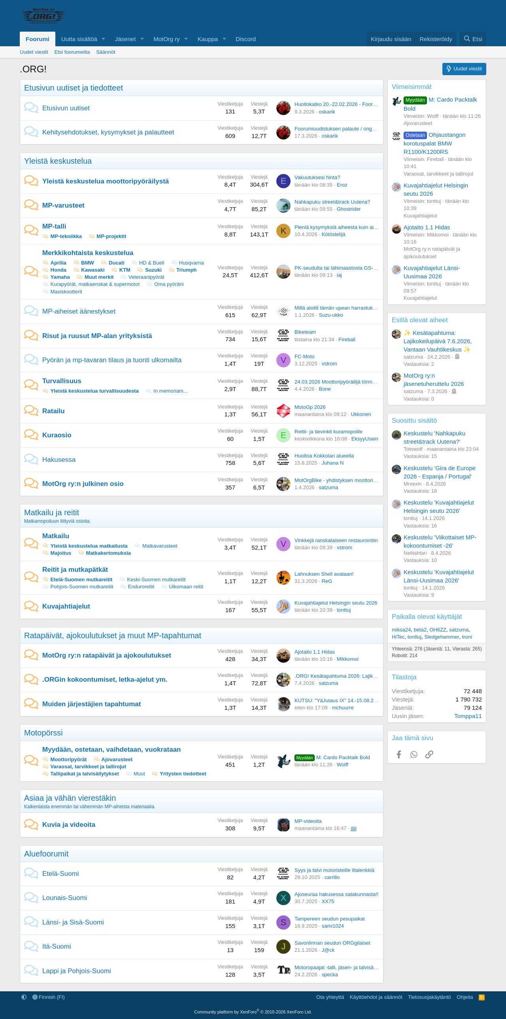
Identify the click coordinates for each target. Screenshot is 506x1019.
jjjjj (353, 828)
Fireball (346, 339)
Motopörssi (43, 732)
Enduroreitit (137, 587)
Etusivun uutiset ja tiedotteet (73, 87)
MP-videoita (308, 821)
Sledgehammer (441, 637)
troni (467, 637)
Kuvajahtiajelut (66, 606)
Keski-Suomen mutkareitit (152, 579)
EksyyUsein (364, 439)
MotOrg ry (166, 39)
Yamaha (56, 277)
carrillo (332, 877)
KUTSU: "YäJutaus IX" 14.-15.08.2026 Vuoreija (348, 700)
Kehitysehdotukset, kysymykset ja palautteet (108, 132)
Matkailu (55, 536)
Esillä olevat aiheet (420, 320)
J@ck (328, 950)
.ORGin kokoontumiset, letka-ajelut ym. (104, 679)
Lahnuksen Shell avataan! (324, 574)
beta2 (420, 630)
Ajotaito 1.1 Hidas (315, 652)
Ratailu (53, 411)
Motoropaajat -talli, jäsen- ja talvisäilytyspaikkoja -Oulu (356, 967)
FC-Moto (305, 356)
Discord (246, 39)
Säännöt (105, 52)
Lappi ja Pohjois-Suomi (76, 971)
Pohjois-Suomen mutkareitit (77, 587)
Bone (324, 389)
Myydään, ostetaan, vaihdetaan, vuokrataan (111, 749)
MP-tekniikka (62, 236)
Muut (135, 774)
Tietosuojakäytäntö (429, 997)
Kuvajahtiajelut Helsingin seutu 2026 (336, 603)
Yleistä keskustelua (58, 161)
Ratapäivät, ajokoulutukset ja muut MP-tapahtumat (112, 635)
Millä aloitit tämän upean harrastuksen (338, 308)
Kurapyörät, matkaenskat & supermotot (91, 284)
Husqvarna (187, 263)
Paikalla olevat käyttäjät (427, 616)
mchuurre (343, 708)
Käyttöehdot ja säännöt (376, 997)
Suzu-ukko (331, 315)
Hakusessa (59, 459)
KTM (120, 270)
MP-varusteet (63, 205)
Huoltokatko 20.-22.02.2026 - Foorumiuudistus (347, 104)
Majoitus (56, 553)
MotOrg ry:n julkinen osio (83, 484)
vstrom (329, 364)
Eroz (342, 185)
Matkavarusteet (155, 546)
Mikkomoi (348, 659)
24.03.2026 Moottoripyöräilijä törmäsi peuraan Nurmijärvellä (362, 382)
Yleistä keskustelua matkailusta (85, 546)
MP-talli (54, 226)
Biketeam (305, 332)
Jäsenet (125, 39)
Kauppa (208, 39)
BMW (83, 263)
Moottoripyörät (64, 759)
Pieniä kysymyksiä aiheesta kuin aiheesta (342, 227)
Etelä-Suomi (60, 873)
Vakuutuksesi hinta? (317, 177)
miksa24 (401, 630)
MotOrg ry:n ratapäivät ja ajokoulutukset (106, 655)
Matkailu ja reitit (51, 512)
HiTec (398, 637)
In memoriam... (166, 391)
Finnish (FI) (48, 997)
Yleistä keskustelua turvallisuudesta (90, 391)
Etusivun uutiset (66, 108)
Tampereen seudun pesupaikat (330, 919)
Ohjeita (465, 997)
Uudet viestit (34, 52)
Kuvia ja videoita (68, 824)
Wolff (342, 765)
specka (330, 974)
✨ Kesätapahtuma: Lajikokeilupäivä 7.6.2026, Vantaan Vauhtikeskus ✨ (438, 341)
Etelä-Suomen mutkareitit (77, 579)
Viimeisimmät (412, 87)
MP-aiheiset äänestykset (78, 311)
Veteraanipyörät (142, 277)
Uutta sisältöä (79, 39)
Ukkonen (361, 414)
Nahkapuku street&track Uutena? (332, 202)
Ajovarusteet (112, 759)
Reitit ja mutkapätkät (75, 569)
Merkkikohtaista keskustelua (88, 253)
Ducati (112, 263)
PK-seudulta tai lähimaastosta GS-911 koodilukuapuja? (357, 268)
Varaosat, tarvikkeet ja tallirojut (84, 766)
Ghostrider (349, 209)
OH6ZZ (437, 630)
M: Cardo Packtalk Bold (332, 757)
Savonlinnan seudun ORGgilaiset (332, 943)
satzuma (328, 487)
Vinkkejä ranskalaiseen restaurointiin (336, 540)
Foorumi (37, 39)
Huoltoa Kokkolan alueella (324, 456)
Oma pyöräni (165, 284)
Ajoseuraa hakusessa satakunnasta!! (336, 894)
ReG (327, 581)
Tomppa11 (468, 716)
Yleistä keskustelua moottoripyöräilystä (105, 181)
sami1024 (333, 926)
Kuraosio (57, 435)
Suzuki (149, 270)
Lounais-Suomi (64, 898)
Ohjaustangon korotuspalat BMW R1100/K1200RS (435, 143)
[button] (103, 39)
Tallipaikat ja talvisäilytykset (80, 774)
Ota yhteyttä (330, 997)
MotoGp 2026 (310, 407)
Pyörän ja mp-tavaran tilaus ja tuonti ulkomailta (111, 360)
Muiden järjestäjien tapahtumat (91, 704)
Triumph (182, 270)
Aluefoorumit (46, 853)
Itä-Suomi (56, 946)
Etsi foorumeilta (72, 52)
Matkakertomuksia (104, 553)
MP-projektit (107, 236)
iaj (339, 275)
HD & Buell (147, 263)
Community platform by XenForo (253, 1012)
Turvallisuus (61, 381)
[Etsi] (472, 39)
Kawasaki (89, 270)
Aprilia (54, 263)
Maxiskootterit (62, 292)
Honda (54, 270)
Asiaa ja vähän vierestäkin (70, 798)
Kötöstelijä (334, 234)
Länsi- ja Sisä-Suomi (73, 922)
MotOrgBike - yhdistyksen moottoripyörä (340, 480)
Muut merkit (94, 277)
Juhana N (333, 463)
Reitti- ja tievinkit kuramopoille (329, 432)
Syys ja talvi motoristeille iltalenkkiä (334, 870)
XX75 (328, 901)
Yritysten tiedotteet (179, 774)
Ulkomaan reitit (182, 587)
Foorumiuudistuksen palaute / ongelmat (340, 129)
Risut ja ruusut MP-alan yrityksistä (97, 336)
